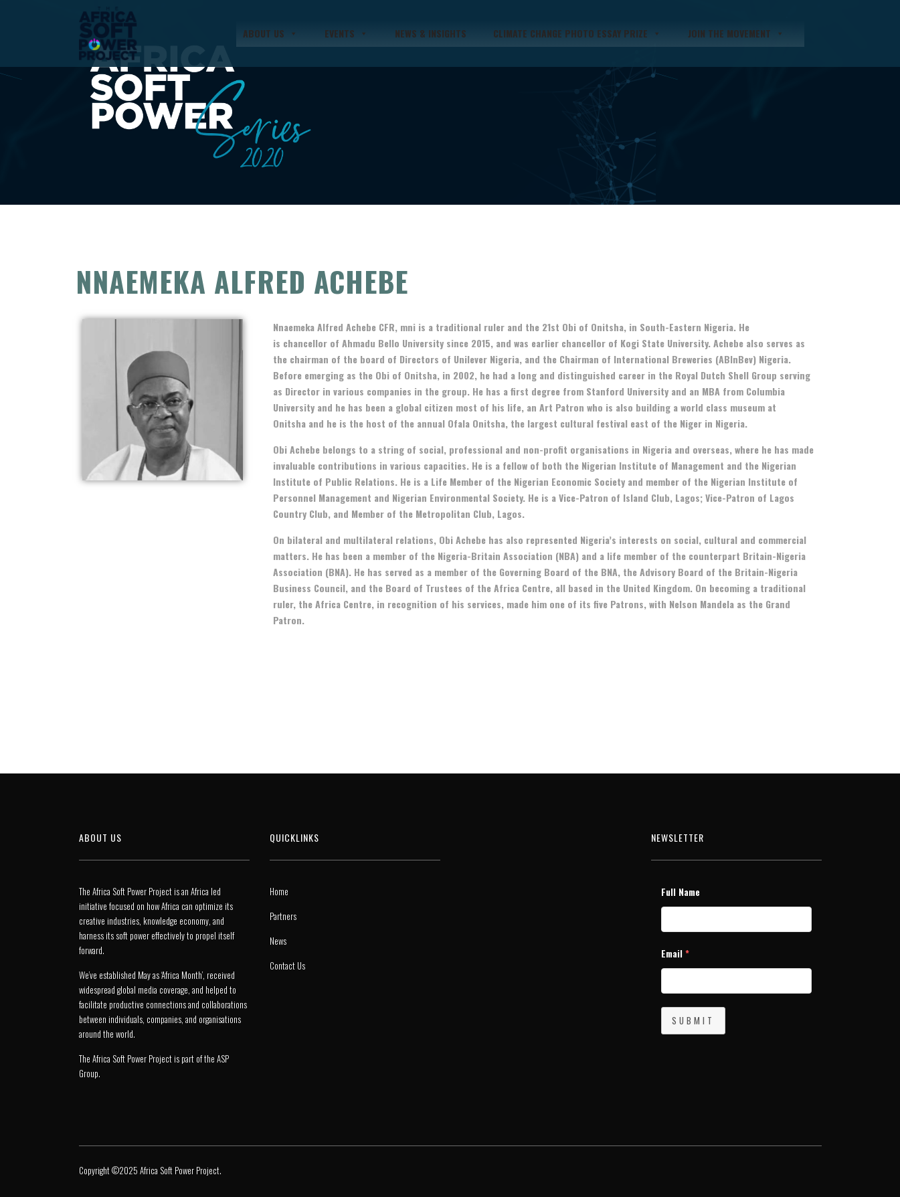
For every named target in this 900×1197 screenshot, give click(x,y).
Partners (283, 916)
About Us (270, 33)
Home (279, 891)
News (278, 940)
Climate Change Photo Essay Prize (577, 33)
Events (346, 33)
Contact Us (287, 965)
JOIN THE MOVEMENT (736, 33)
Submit (693, 1020)
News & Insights (430, 33)
